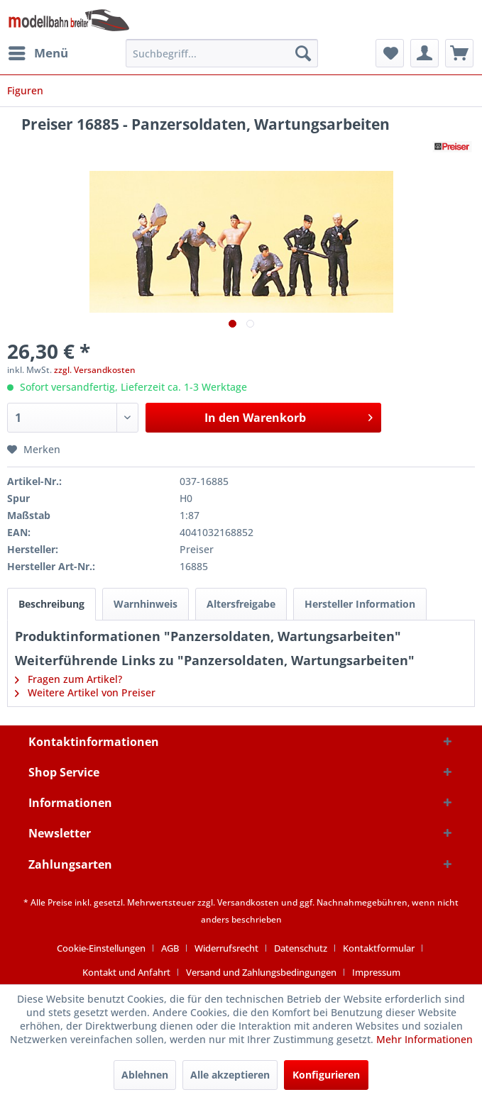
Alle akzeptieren (230, 1074)
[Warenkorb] (459, 53)
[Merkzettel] (390, 53)
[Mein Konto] (424, 53)
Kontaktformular (379, 948)
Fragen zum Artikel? (68, 679)
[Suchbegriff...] (222, 53)
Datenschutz (300, 948)
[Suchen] (303, 53)
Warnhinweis (145, 604)
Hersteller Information (360, 604)
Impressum (376, 972)
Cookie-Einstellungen (101, 948)
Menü (38, 51)
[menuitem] (37, 53)
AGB (170, 948)
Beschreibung (51, 604)
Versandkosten (248, 902)
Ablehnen (144, 1074)
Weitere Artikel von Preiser (85, 692)
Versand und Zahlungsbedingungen (261, 972)
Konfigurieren (326, 1074)
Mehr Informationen (424, 1039)
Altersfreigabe (241, 604)
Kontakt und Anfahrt (126, 972)
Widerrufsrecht (226, 948)
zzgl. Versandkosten (95, 370)
